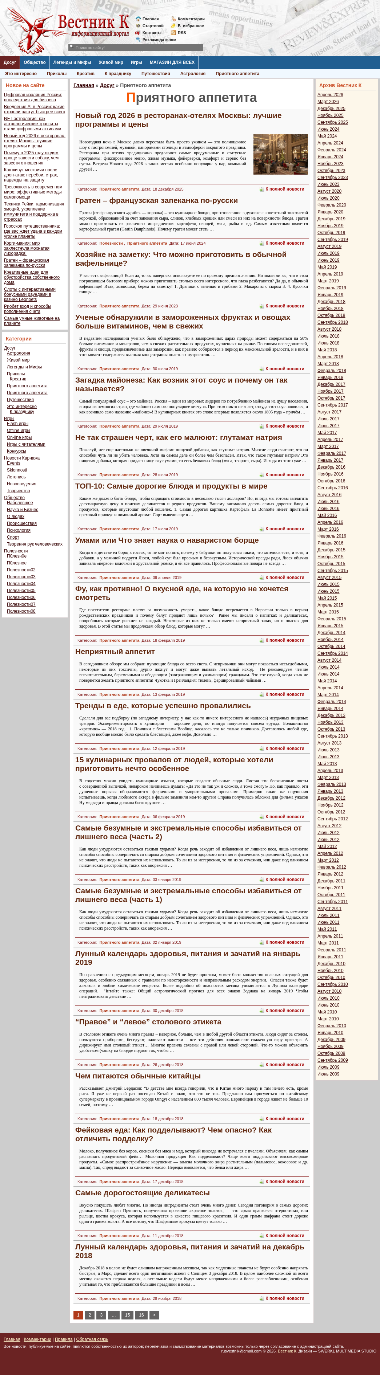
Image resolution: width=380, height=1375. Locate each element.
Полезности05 (21, 590)
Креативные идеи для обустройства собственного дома (32, 277)
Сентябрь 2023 (332, 177)
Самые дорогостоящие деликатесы (142, 1192)
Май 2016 (327, 515)
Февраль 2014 (331, 701)
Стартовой (153, 26)
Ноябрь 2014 (330, 639)
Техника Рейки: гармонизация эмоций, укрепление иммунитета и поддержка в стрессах (34, 211)
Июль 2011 (328, 915)
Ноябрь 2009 (330, 1046)
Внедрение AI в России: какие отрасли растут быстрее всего (34, 109)
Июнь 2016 (328, 508)
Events (13, 463)
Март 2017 (328, 446)
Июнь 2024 (328, 129)
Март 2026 (328, 101)
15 (127, 1315)
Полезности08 (21, 611)
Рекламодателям (157, 39)
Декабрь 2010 (331, 963)
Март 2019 (328, 280)
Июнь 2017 (328, 425)
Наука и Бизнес (22, 509)
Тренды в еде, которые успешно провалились (163, 705)
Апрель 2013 (330, 770)
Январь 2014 (330, 708)
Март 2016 (328, 529)
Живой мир (111, 62)
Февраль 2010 (331, 1025)
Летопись (16, 477)
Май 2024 (327, 136)
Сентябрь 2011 (332, 901)
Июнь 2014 (328, 674)
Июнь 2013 (328, 756)
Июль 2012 (328, 832)
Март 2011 (328, 943)
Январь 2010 (330, 1032)
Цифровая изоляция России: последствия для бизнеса (33, 97)
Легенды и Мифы (72, 62)
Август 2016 (329, 494)
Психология (19, 530)
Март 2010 (328, 1018)
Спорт (13, 537)
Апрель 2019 (330, 274)
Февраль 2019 (331, 287)
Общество (35, 62)
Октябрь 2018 (331, 315)
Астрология (193, 73)
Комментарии (191, 19)
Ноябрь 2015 (330, 556)
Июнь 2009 (328, 1074)
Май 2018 (327, 349)
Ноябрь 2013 (330, 722)
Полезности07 (21, 604)
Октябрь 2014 (331, 646)
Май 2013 (327, 763)
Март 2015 (328, 612)
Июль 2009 (328, 1067)
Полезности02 (21, 569)
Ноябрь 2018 (330, 308)
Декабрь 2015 (331, 549)
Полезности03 (21, 576)
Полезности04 (21, 583)
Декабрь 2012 (331, 798)
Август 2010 (329, 991)
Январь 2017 (330, 460)
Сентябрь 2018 (332, 322)
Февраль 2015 (331, 618)
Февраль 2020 (331, 205)
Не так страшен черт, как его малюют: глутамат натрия (178, 437)
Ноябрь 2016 (330, 474)
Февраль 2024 (331, 149)
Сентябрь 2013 (332, 736)
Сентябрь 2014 (332, 653)
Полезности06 (21, 597)
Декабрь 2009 (331, 1039)
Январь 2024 (330, 156)
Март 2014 (328, 694)
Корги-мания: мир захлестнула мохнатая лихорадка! (26, 248)
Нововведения (21, 483)
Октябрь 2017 (331, 398)
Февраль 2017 (331, 453)
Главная (151, 19)
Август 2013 (329, 743)
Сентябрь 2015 (332, 570)
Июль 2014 (328, 667)
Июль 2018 (328, 336)
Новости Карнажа (22, 458)
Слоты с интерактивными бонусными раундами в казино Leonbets (30, 294)
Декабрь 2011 (331, 881)
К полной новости (284, 189)
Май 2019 (327, 267)
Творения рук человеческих (35, 544)
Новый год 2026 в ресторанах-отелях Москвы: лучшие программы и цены (34, 140)
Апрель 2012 (330, 853)
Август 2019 (329, 246)
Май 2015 (327, 598)
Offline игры (18, 430)
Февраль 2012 (331, 867)
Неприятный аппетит (115, 651)
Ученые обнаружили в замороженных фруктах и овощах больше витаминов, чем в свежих (183, 321)
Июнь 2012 (328, 839)
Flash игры (17, 423)
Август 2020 (329, 191)
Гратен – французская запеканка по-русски (26, 263)
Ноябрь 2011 (330, 887)
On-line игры (19, 437)
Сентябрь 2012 (332, 818)
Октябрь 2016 (331, 481)
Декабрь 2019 (331, 218)
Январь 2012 (330, 874)
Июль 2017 (328, 418)
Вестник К (287, 1351)
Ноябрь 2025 (330, 115)
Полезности (16, 551)
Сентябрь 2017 (332, 405)
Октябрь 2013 (331, 729)
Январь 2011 (330, 956)
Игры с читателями (26, 444)
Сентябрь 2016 (332, 487)
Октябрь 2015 (331, 563)
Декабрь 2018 (331, 301)
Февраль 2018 (331, 370)
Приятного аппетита (237, 73)
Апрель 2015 (330, 605)
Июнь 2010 (328, 1005)
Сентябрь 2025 (332, 122)
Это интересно (21, 73)
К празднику (118, 73)
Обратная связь (92, 1339)
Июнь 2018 (328, 343)
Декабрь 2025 (331, 108)
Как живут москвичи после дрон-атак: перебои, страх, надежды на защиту (31, 175)
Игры (136, 62)
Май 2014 (327, 681)
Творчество (18, 490)
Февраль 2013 (331, 784)
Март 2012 (328, 860)
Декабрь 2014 (331, 632)
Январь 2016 (330, 543)
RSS (182, 32)
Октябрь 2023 (331, 170)
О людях (15, 516)
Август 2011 (329, 908)
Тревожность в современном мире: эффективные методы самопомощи (33, 192)
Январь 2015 (330, 625)
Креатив (86, 73)
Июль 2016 (328, 501)
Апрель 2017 (330, 439)
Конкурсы (16, 451)
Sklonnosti (17, 470)
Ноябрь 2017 (330, 391)
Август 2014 (329, 660)
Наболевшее (20, 502)
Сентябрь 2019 (332, 239)
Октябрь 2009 (331, 1053)
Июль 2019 (328, 253)
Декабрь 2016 (331, 467)
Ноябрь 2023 (330, 163)
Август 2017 (329, 412)
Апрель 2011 (330, 936)
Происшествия (22, 523)
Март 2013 (328, 777)
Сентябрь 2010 (332, 984)
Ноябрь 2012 (330, 805)
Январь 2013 (330, 791)
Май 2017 (327, 432)
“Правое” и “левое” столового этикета (148, 1021)
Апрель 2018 (330, 356)
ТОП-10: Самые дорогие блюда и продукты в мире (171, 486)
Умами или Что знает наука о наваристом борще (167, 540)
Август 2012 (329, 825)
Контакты (152, 32)
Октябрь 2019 (331, 232)
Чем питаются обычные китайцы (138, 1076)
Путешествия (155, 73)
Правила (64, 1339)
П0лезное (17, 563)
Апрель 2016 (330, 522)
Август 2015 (329, 577)
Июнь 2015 (328, 591)
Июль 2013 (328, 749)
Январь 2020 (330, 212)
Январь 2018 (330, 377)
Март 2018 (328, 363)
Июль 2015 (328, 584)
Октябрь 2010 (331, 977)
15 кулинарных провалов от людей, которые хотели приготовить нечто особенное (174, 763)
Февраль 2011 (331, 949)
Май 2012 (327, 846)
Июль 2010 (328, 998)
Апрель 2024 (330, 143)
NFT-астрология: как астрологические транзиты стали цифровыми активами (32, 123)
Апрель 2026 (330, 94)
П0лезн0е (17, 556)
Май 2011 (327, 929)
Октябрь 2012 (331, 812)
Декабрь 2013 (331, 715)
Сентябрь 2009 (332, 1060)
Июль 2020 (328, 198)
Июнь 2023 (328, 184)
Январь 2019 (330, 294)
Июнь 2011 (328, 922)
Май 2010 (327, 1012)
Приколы (57, 73)
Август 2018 (329, 329)
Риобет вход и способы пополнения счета (27, 309)
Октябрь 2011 (331, 894)
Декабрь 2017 (331, 384)
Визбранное (191, 26)
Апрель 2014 (330, 687)
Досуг (10, 62)
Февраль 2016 (331, 536)
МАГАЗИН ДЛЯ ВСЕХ (172, 62)
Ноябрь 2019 (330, 225)
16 (141, 1315)
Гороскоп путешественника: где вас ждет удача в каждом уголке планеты (33, 231)
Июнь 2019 (328, 260)
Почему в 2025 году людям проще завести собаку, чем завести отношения (31, 158)
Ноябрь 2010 (330, 970)
